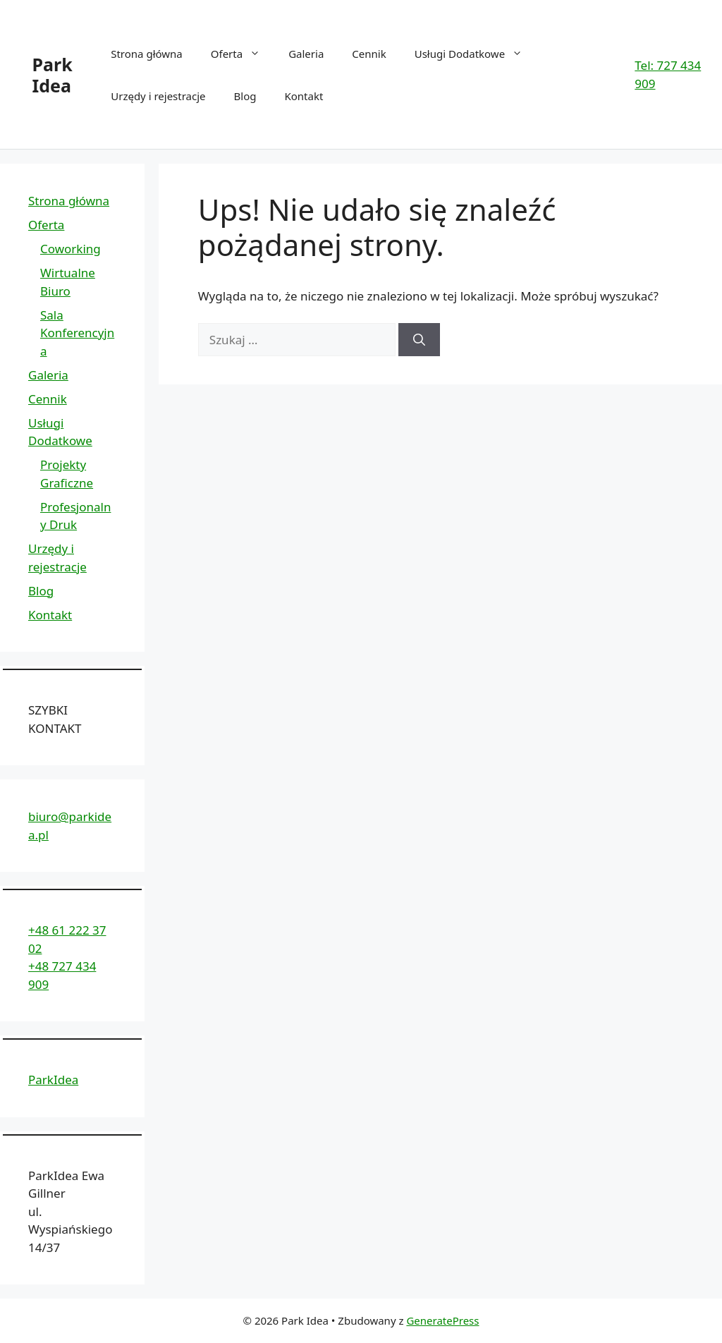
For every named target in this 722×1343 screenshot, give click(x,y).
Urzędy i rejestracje (158, 96)
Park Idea (52, 74)
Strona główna (147, 54)
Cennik (369, 54)
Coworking (70, 249)
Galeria (306, 54)
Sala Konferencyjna (77, 333)
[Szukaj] (419, 340)
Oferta (242, 53)
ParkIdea (53, 1079)
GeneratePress (442, 1320)
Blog (245, 96)
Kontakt (303, 96)
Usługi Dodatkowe (476, 53)
